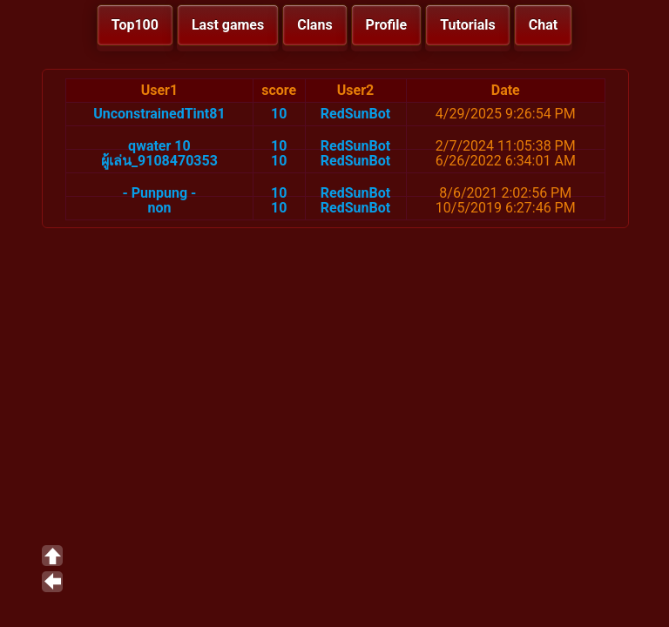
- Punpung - (159, 193)
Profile (387, 25)
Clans (314, 25)
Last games (228, 25)
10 (279, 113)
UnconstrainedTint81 (159, 113)
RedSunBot (355, 113)
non (159, 207)
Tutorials (468, 25)
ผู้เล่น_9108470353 (159, 160)
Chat (543, 25)
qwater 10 (159, 146)
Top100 (135, 25)
